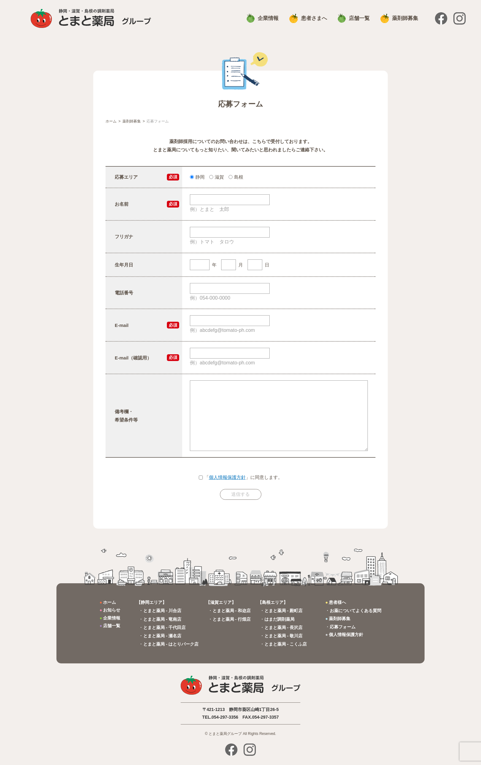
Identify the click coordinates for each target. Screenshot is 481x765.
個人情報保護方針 (227, 477)
